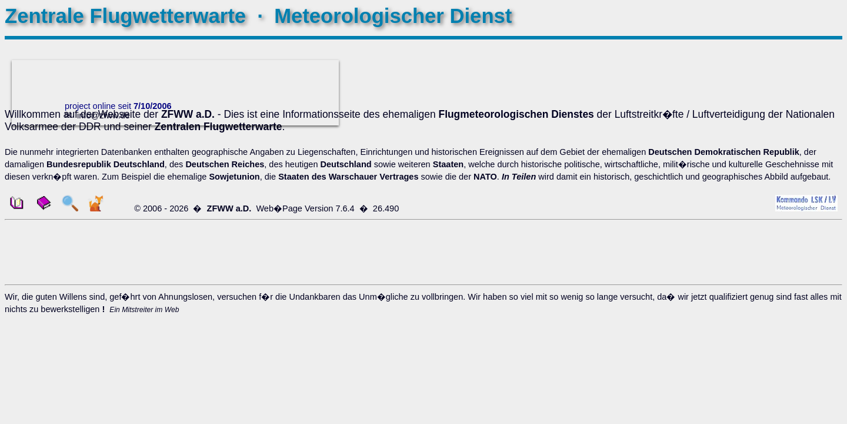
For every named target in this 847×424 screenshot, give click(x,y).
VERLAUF (812, 53)
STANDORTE (806, 246)
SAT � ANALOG (800, 165)
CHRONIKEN (806, 187)
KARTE (803, 233)
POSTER (814, 127)
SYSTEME (811, 90)
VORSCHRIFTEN (798, 212)
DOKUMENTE (805, 77)
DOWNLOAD (807, 115)
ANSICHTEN (807, 102)
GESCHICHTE (804, 65)
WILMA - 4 (812, 152)
